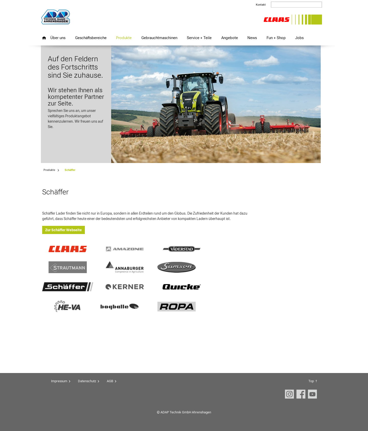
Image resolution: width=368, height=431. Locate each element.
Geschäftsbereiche (91, 38)
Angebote (229, 38)
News (252, 38)
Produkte (124, 38)
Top (311, 381)
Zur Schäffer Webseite (63, 230)
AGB (110, 381)
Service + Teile (199, 38)
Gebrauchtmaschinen (159, 38)
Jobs (299, 38)
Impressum (59, 381)
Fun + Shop (276, 38)
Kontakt (261, 4)
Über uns (57, 38)
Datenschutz (87, 381)
